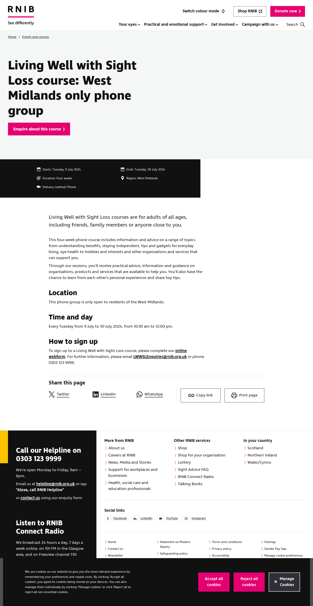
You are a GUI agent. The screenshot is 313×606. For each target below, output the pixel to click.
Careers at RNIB (121, 455)
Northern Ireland (262, 455)
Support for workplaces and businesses (132, 472)
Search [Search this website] (295, 24)
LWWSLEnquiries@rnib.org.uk (160, 357)
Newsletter (115, 556)
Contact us (115, 549)
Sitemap (270, 542)
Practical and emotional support (175, 24)
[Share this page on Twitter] (69, 394)
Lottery (184, 462)
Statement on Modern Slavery (175, 544)
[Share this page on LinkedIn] (113, 394)
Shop (182, 448)
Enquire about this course (39, 129)
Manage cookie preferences (283, 556)
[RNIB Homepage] (21, 18)
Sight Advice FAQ (193, 469)
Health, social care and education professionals (129, 486)
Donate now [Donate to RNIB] (288, 11)
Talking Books (190, 484)
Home (12, 37)
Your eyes (129, 24)
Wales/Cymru (259, 462)
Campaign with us (260, 24)
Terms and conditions (227, 542)
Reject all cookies (249, 582)
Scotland (255, 448)
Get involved (224, 24)
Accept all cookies (214, 582)
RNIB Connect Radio (196, 477)
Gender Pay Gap (275, 549)
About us (116, 448)
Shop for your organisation (202, 455)
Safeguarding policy (174, 554)
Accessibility (220, 556)
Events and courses (35, 37)
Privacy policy (221, 549)
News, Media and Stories (129, 462)
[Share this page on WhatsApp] (156, 394)
